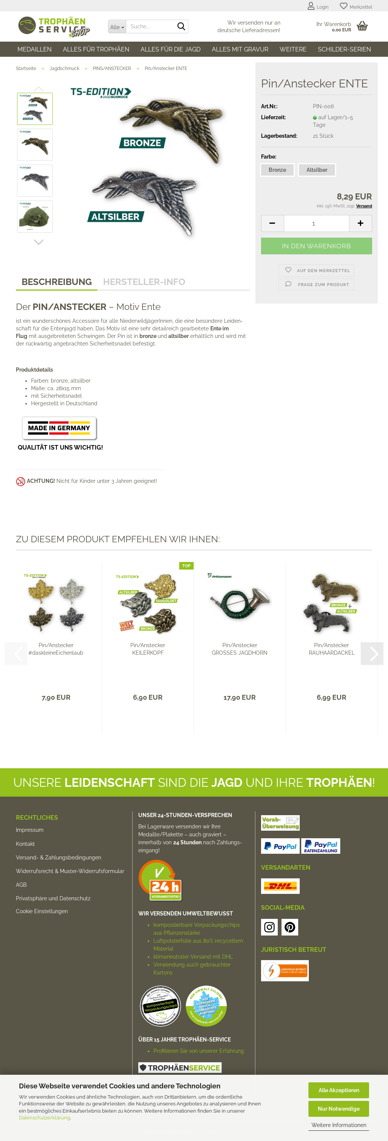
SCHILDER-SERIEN (344, 49)
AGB (21, 885)
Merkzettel (356, 6)
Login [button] (318, 6)
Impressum (30, 830)
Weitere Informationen (338, 1125)
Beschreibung (57, 281)
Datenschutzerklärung (44, 1118)
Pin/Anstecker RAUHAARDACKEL (332, 649)
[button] (38, 242)
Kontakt (25, 844)
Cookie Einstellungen (42, 911)
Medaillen (34, 49)
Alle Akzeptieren (339, 1090)
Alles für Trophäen (96, 49)
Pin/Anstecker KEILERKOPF (147, 649)
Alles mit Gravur (240, 49)
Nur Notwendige (339, 1109)
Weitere (293, 49)
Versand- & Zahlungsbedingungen (58, 858)
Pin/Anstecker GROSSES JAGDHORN (240, 649)
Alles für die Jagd (170, 49)
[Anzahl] (316, 223)
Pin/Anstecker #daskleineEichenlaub (55, 649)
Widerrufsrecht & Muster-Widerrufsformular (70, 871)
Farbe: (268, 157)
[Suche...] (117, 26)
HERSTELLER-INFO (144, 281)
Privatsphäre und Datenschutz (53, 898)
